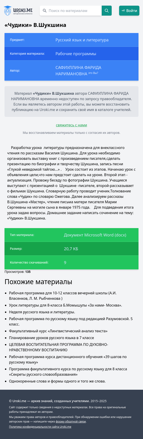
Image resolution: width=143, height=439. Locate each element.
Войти (129, 10)
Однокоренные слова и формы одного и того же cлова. (57, 381)
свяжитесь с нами (71, 125)
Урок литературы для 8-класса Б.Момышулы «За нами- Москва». (65, 305)
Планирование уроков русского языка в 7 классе (51, 337)
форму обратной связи (71, 421)
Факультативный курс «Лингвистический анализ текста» (58, 330)
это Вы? (93, 73)
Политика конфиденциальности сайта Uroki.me (40, 427)
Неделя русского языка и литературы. (42, 311)
